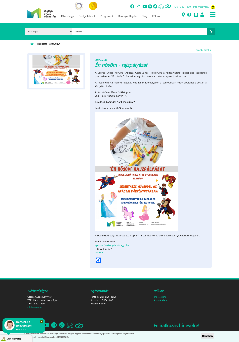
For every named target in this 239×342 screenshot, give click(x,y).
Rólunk (156, 16)
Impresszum (160, 296)
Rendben (207, 336)
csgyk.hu (99, 252)
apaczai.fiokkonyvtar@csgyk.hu (112, 245)
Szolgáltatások (87, 16)
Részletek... (63, 337)
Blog (144, 16)
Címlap (32, 44)
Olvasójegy (67, 16)
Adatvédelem (160, 300)
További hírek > (203, 50)
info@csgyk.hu (201, 6)
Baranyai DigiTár (127, 16)
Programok (106, 16)
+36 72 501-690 (182, 6)
